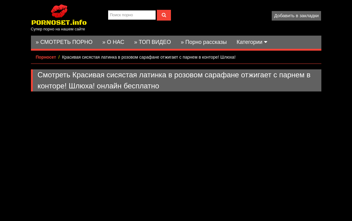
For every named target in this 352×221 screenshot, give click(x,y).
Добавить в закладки (296, 15)
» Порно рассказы (204, 42)
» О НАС (113, 42)
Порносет (46, 57)
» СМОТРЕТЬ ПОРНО (64, 42)
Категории (252, 42)
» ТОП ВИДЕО (152, 42)
